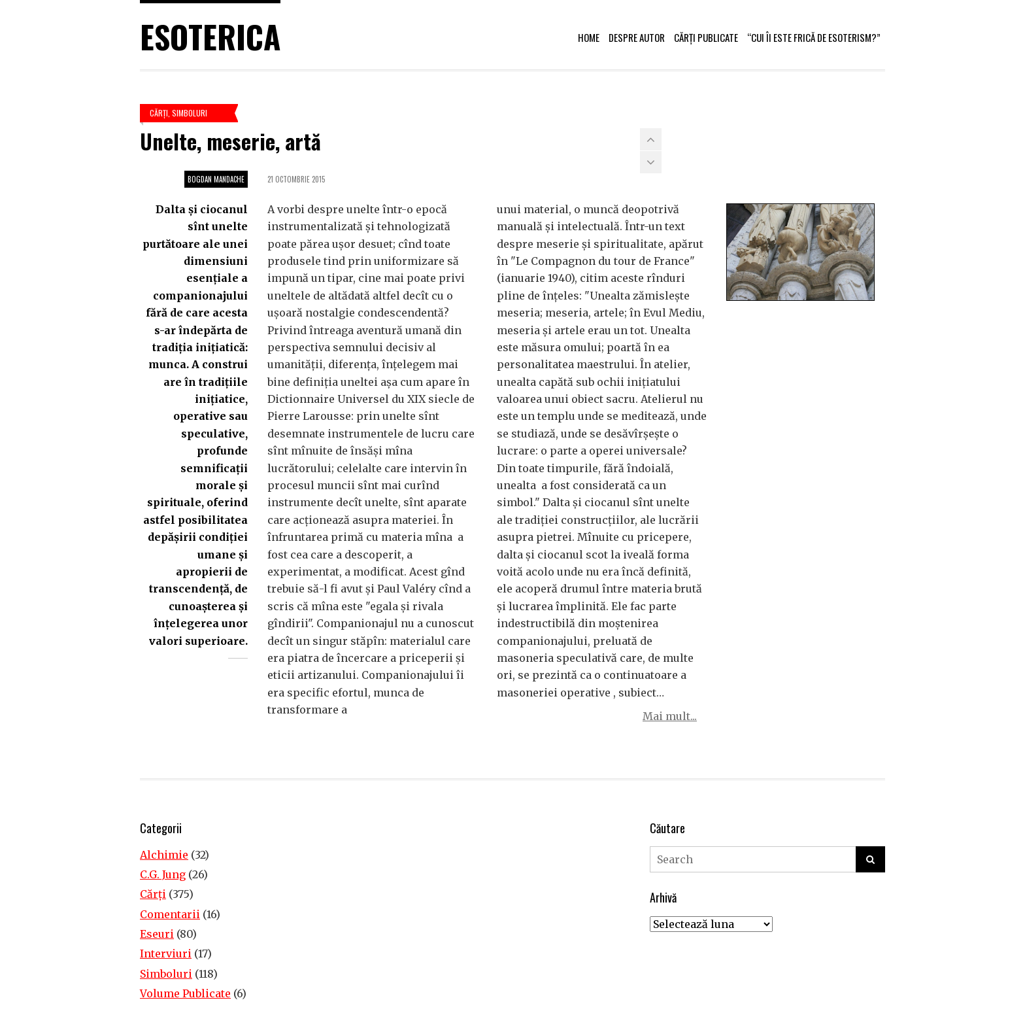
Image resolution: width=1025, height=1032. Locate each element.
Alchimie (164, 854)
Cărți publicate (706, 37)
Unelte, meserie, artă (230, 141)
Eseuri (157, 933)
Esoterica (210, 36)
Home (588, 37)
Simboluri (189, 112)
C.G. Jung (163, 874)
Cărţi (159, 112)
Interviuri (166, 953)
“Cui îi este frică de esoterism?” (814, 37)
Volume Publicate (185, 993)
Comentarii (170, 914)
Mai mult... (670, 716)
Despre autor (637, 37)
